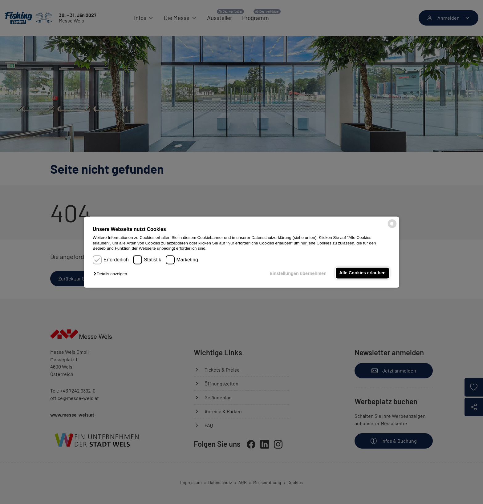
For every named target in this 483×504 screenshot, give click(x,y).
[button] (112, 274)
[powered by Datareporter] (392, 227)
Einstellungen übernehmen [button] (298, 273)
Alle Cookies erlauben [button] (362, 273)
